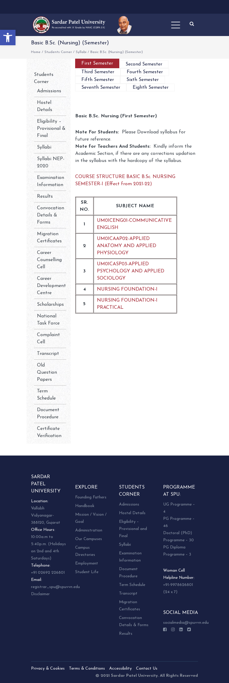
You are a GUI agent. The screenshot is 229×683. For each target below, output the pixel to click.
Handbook (84, 506)
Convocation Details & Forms (50, 215)
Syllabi (81, 52)
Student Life (86, 572)
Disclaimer (40, 594)
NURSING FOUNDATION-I (127, 289)
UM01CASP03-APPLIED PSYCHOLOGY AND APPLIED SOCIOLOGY (130, 271)
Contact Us (146, 668)
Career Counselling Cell (49, 259)
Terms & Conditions (87, 668)
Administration (88, 530)
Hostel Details (132, 513)
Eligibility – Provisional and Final (133, 529)
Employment (86, 563)
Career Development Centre (51, 285)
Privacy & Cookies (48, 668)
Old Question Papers (47, 372)
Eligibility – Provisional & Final (51, 128)
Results (45, 196)
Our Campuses (88, 539)
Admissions (49, 91)
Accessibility (120, 668)
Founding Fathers (90, 497)
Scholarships (50, 304)
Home (36, 52)
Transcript (48, 353)
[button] (8, 37)
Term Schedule (132, 585)
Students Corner (58, 52)
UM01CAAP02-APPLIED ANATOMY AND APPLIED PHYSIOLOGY (126, 245)
